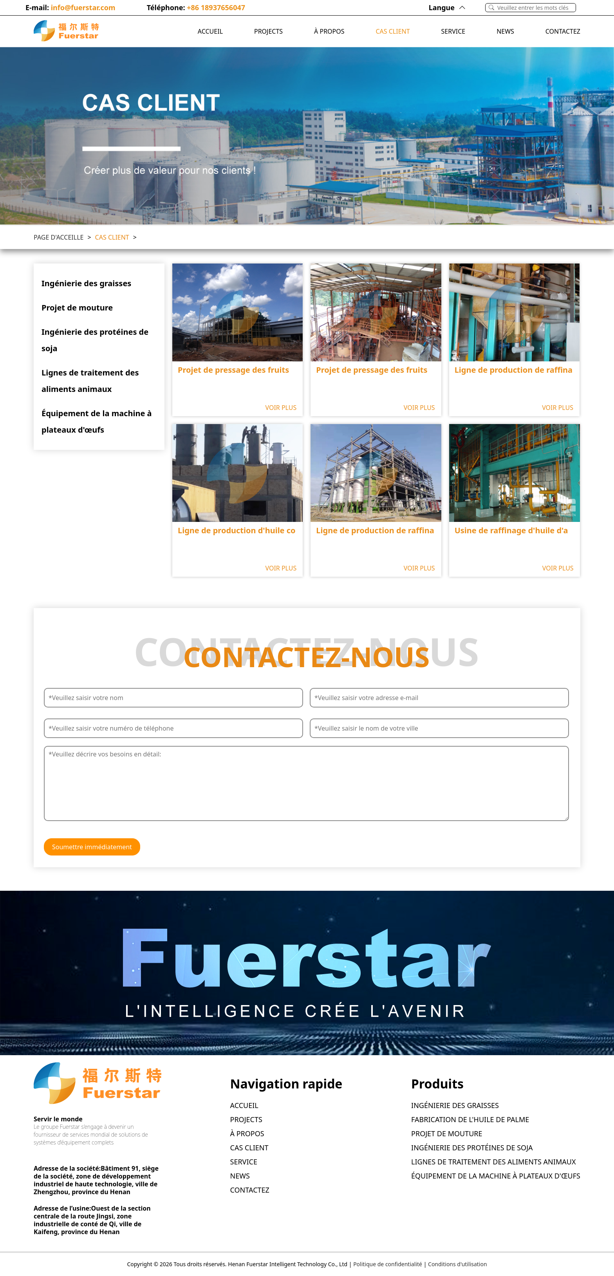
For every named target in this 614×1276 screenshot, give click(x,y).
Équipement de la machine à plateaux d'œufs (97, 421)
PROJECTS (268, 31)
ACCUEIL (210, 31)
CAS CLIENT (393, 31)
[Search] (536, 8)
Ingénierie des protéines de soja (95, 340)
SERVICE (453, 31)
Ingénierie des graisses (86, 283)
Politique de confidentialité (387, 1264)
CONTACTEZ (562, 31)
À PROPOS (329, 31)
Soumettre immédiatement (92, 847)
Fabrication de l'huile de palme (470, 1119)
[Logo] (66, 31)
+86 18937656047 (216, 7)
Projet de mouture (77, 307)
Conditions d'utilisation (457, 1264)
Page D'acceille (58, 237)
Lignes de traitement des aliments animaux (90, 380)
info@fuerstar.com (83, 7)
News (505, 31)
